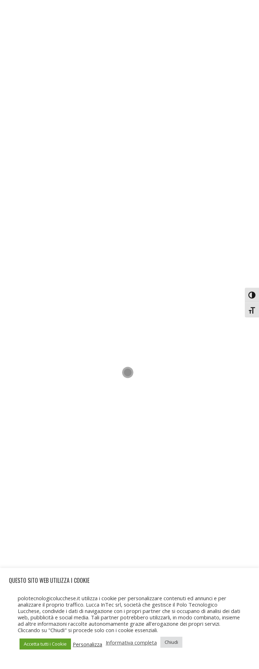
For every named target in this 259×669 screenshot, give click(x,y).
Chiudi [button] (171, 642)
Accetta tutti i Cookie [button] (45, 644)
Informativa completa (131, 642)
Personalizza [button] (87, 644)
